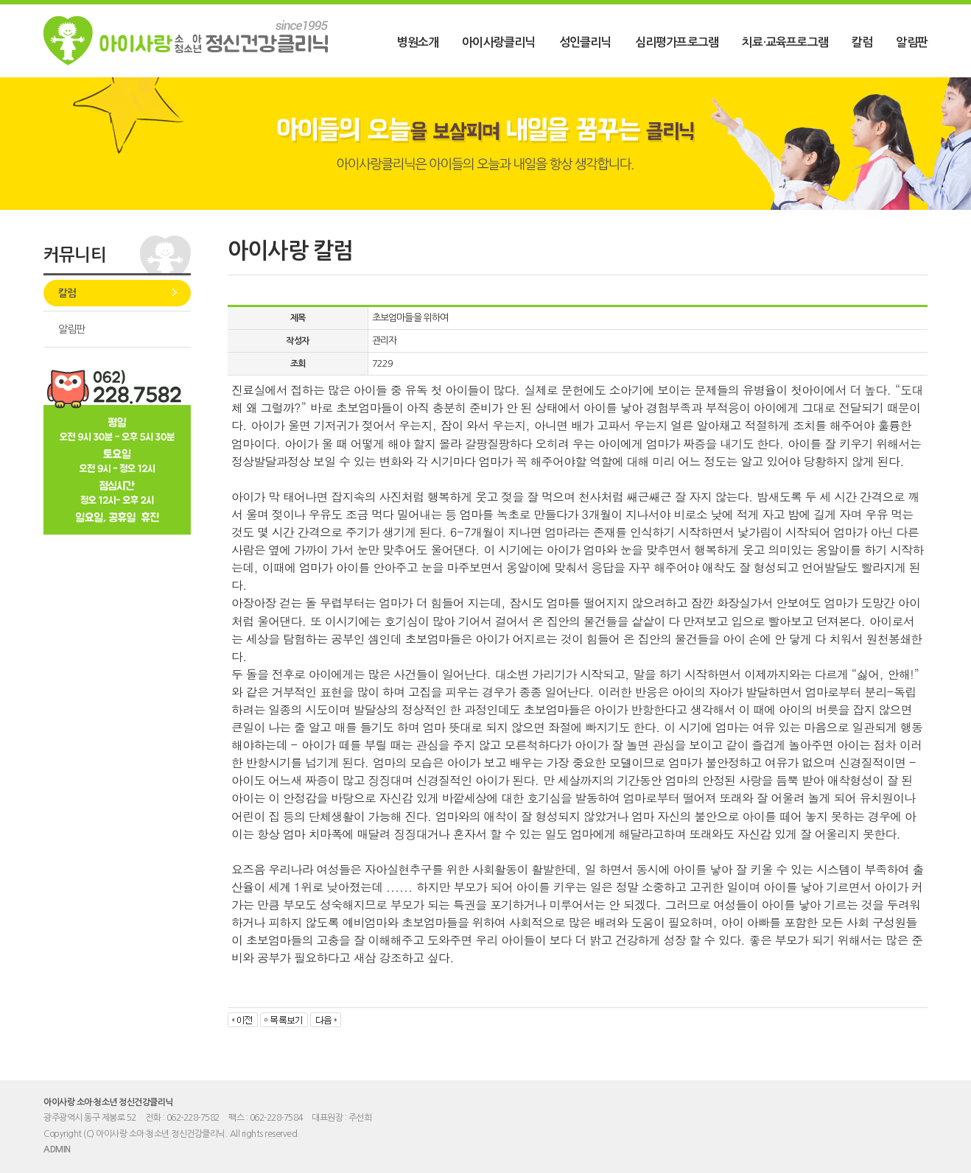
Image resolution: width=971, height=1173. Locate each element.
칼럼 (862, 42)
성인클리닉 (585, 42)
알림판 (912, 42)
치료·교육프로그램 (785, 42)
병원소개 (417, 42)
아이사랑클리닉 (498, 42)
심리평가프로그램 (677, 42)
